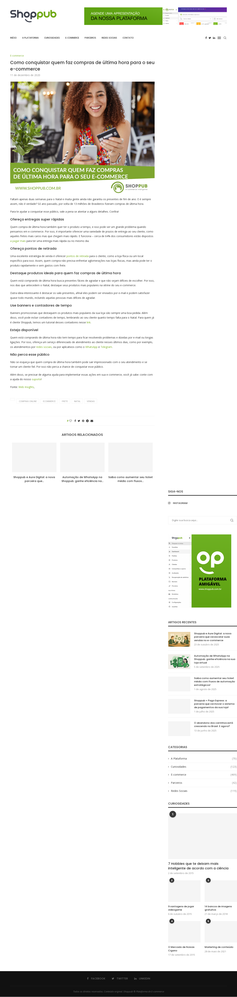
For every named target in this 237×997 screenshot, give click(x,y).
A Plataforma (30, 37)
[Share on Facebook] (75, 421)
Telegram (106, 347)
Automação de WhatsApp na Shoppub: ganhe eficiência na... (82, 479)
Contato (128, 37)
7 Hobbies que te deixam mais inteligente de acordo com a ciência (198, 866)
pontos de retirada (77, 256)
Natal (77, 401)
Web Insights (26, 387)
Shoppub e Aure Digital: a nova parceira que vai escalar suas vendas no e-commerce (212, 637)
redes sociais (44, 347)
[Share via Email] (92, 421)
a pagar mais (18, 241)
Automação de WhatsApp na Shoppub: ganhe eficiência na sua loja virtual (214, 659)
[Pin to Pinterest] (83, 421)
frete (65, 401)
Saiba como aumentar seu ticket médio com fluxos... (130, 479)
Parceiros (90, 37)
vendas (91, 401)
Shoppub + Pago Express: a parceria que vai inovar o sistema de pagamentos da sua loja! (214, 704)
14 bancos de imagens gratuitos (218, 908)
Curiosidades (52, 37)
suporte (36, 379)
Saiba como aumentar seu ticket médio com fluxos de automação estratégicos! (214, 682)
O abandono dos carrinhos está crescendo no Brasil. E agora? (213, 724)
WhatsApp (91, 347)
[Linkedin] (214, 38)
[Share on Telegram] (87, 421)
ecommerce (49, 401)
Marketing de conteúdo (219, 947)
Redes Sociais (109, 37)
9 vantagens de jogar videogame (181, 908)
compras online (28, 401)
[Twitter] (210, 38)
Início (13, 37)
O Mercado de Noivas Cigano (181, 949)
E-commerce (72, 37)
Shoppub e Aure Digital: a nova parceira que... (34, 479)
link (89, 322)
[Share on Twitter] (79, 421)
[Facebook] (206, 38)
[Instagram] (184, 503)
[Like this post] (70, 421)
